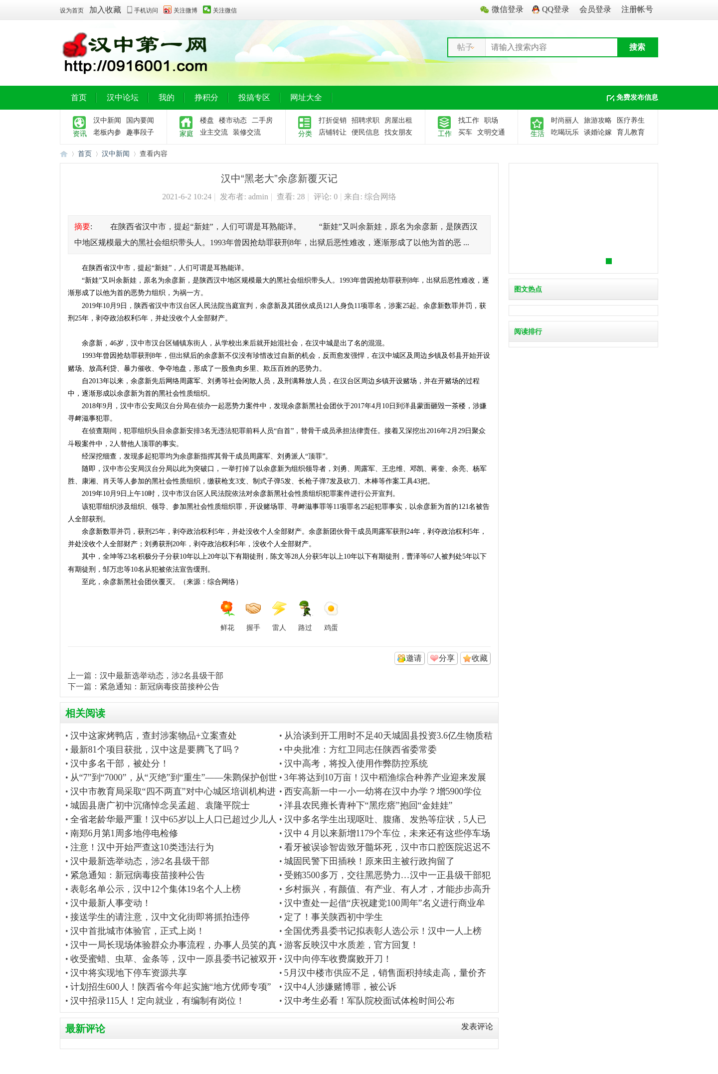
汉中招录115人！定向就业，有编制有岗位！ (157, 1001)
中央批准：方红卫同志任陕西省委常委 (360, 750)
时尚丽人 (565, 120)
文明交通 (491, 132)
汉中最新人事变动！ (110, 903)
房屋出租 (398, 120)
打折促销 (333, 120)
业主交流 (214, 132)
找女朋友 (398, 132)
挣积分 (206, 97)
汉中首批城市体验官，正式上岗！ (137, 931)
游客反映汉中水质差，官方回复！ (351, 945)
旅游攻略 (598, 120)
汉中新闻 (107, 120)
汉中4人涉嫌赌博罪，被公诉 (340, 987)
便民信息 (365, 132)
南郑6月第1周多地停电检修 (124, 833)
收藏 (480, 658)
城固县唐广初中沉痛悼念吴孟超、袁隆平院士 (160, 805)
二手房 (262, 120)
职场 (491, 120)
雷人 (279, 616)
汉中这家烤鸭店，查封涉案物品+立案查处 (153, 736)
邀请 (414, 658)
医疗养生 (631, 120)
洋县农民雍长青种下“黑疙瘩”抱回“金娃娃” (368, 805)
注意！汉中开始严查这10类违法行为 (142, 847)
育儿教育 (631, 132)
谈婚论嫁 (598, 132)
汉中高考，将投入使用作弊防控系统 (356, 763)
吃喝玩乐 (565, 132)
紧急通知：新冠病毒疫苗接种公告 (159, 686)
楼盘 (207, 120)
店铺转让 (333, 132)
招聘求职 (365, 120)
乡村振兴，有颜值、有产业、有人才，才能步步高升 (387, 889)
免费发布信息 (637, 97)
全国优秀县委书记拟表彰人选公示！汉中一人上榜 (383, 931)
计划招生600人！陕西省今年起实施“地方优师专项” (170, 987)
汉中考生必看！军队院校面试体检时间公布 (369, 1001)
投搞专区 (254, 97)
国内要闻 (140, 120)
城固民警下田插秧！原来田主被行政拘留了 (369, 861)
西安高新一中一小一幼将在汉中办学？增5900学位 (383, 791)
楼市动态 (233, 120)
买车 (465, 132)
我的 (167, 97)
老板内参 (107, 132)
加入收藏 (105, 9)
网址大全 (306, 97)
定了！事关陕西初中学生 (333, 917)
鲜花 (227, 616)
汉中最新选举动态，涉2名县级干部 (161, 675)
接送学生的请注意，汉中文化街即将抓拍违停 (160, 917)
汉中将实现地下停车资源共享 (128, 973)
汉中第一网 (64, 154)
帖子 (465, 47)
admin (258, 196)
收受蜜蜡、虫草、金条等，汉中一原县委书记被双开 (173, 959)
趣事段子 (140, 132)
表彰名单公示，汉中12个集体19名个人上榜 (155, 889)
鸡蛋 (331, 616)
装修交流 (247, 132)
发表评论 (477, 1026)
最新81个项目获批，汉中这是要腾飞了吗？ (155, 750)
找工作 (468, 120)
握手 (253, 616)
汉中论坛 (123, 97)
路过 (305, 616)
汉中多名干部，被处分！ (119, 763)
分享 (447, 658)
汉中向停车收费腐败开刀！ (338, 959)
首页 (79, 97)
